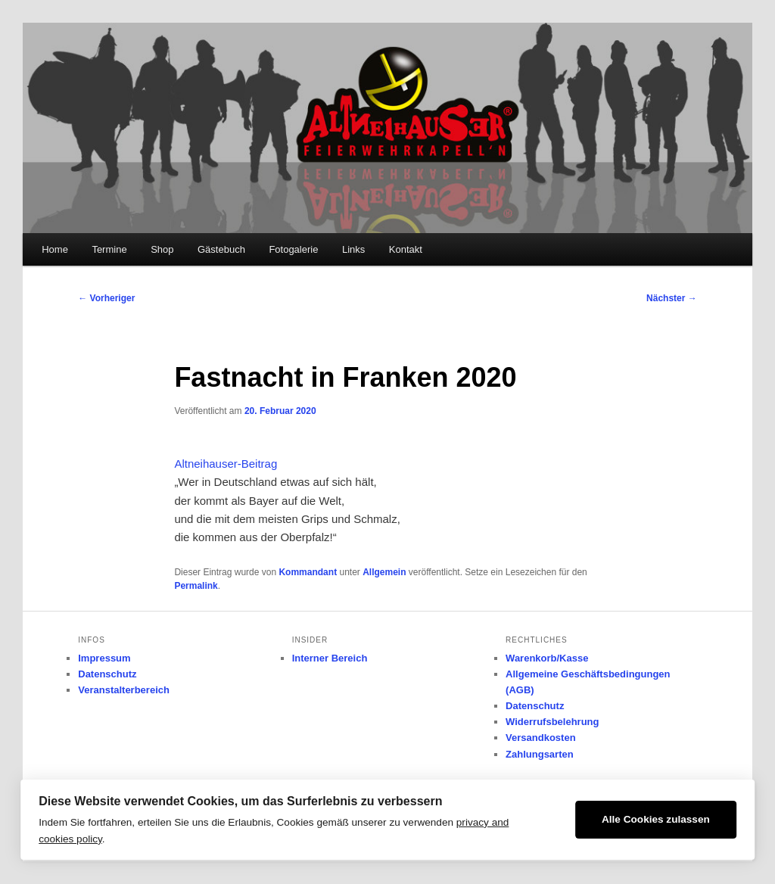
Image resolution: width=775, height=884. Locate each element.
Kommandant (308, 572)
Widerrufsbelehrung (552, 721)
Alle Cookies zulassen (656, 819)
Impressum (104, 658)
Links (353, 249)
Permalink (195, 586)
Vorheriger (106, 298)
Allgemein (384, 572)
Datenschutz (107, 674)
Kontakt (405, 249)
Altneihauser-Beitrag (225, 463)
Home (55, 249)
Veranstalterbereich (124, 690)
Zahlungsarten (540, 754)
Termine (109, 249)
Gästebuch (221, 249)
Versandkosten (541, 737)
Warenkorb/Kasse (547, 658)
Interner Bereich (330, 658)
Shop (162, 249)
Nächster (671, 298)
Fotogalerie (293, 249)
